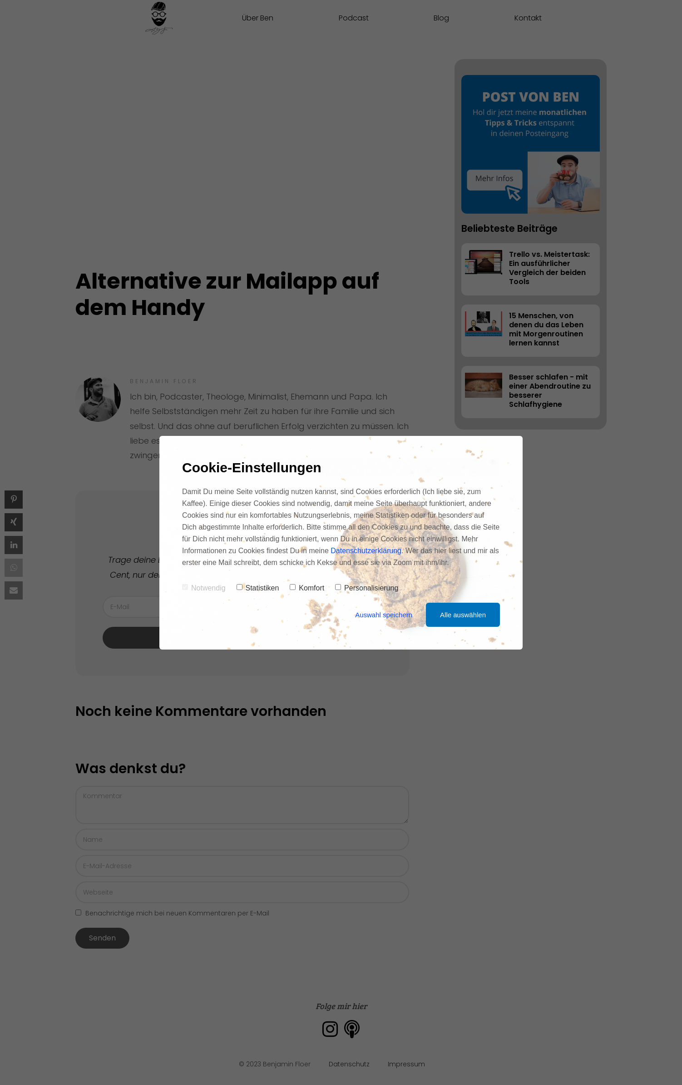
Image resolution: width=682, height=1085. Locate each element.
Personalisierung (366, 588)
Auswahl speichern (383, 615)
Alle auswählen (463, 615)
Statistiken (258, 588)
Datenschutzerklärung (366, 551)
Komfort (307, 588)
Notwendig (204, 588)
